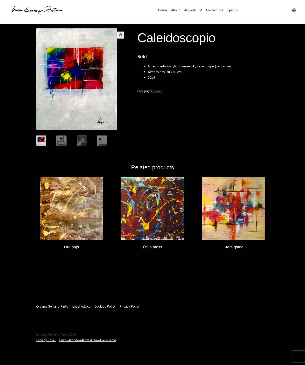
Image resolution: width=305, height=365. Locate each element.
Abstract (157, 91)
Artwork (190, 10)
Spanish (232, 10)
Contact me (214, 10)
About (175, 10)
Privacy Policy (129, 306)
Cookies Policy (105, 306)
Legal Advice (81, 306)
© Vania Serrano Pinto (52, 306)
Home (162, 10)
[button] (120, 35)
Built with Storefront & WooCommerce (87, 340)
